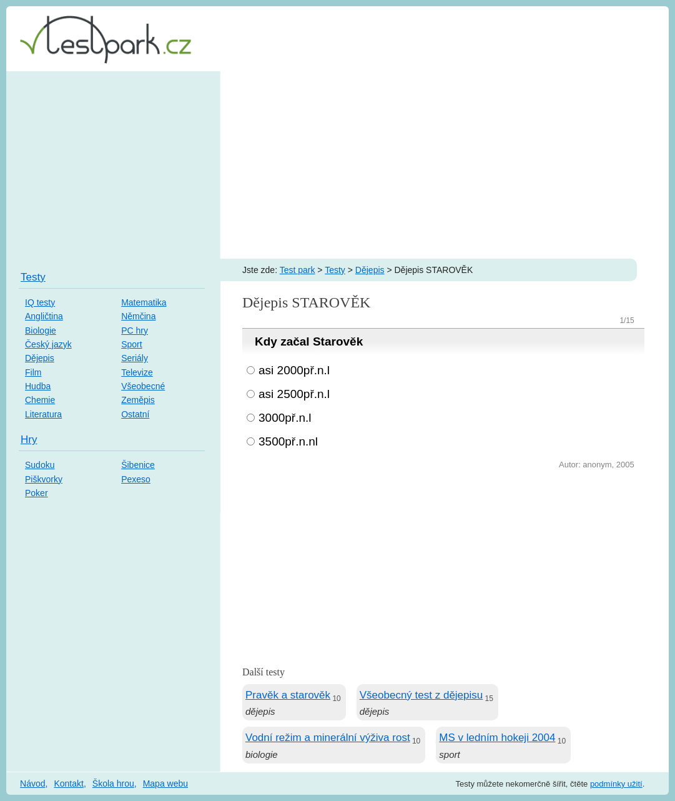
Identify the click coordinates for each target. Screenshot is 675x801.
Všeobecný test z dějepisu (421, 695)
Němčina (138, 316)
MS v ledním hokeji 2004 (497, 738)
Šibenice (138, 465)
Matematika (143, 302)
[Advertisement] (337, 164)
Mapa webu (165, 784)
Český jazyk (48, 344)
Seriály (134, 358)
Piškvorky (43, 479)
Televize (137, 372)
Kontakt (68, 784)
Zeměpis (138, 400)
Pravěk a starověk (287, 695)
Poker (36, 493)
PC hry (134, 331)
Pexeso (135, 479)
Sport (131, 344)
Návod (32, 784)
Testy (335, 270)
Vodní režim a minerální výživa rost (327, 738)
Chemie (40, 400)
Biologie (40, 331)
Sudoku (39, 465)
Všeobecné (143, 386)
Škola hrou (113, 784)
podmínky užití (616, 784)
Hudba (38, 386)
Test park (297, 270)
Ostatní (135, 414)
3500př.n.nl (288, 441)
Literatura (43, 414)
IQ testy (40, 302)
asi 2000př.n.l (294, 370)
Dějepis (370, 270)
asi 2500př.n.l (294, 393)
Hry (29, 439)
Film (33, 372)
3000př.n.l (285, 417)
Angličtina (44, 316)
